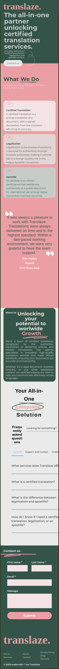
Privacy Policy (47, 652)
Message (12, 591)
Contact (27, 657)
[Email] (28, 582)
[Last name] (40, 568)
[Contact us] (13, 63)
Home (6, 654)
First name (14, 562)
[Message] (29, 601)
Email (11, 576)
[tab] (17, 452)
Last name (38, 562)
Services (7, 657)
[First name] (16, 568)
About (26, 654)
